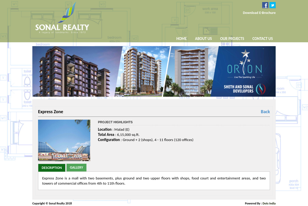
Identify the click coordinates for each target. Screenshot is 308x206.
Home (182, 38)
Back (265, 111)
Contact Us (262, 38)
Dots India (269, 203)
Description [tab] (52, 168)
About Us (203, 39)
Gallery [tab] (76, 167)
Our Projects (232, 38)
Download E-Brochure (259, 13)
